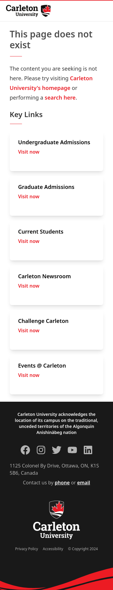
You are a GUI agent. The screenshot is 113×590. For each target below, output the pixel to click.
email (83, 482)
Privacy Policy (26, 548)
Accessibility (53, 548)
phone (62, 482)
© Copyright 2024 (83, 548)
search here (60, 97)
